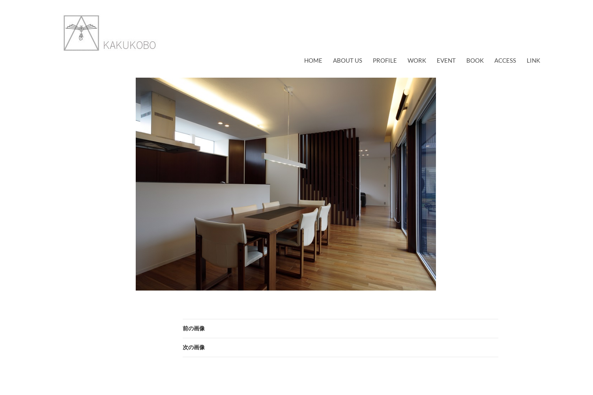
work (417, 60)
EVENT (446, 60)
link (533, 60)
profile (385, 60)
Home (313, 60)
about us (347, 60)
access (505, 60)
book (475, 60)
